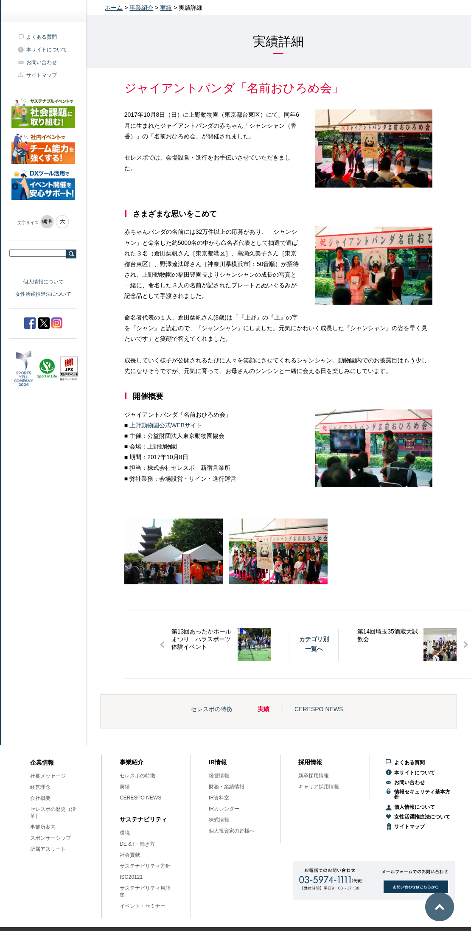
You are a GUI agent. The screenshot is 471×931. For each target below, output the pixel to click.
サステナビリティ (143, 819)
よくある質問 (41, 37)
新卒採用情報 (313, 776)
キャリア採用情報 (318, 787)
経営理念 (40, 787)
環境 (125, 833)
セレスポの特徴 (212, 709)
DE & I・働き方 (137, 844)
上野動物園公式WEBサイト (165, 425)
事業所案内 (43, 827)
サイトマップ (41, 75)
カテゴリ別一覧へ (314, 644)
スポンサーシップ (50, 838)
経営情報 (219, 776)
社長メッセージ (48, 776)
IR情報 (218, 762)
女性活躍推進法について (43, 294)
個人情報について (43, 282)
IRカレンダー (224, 809)
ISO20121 (131, 877)
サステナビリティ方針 (145, 866)
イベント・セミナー (142, 906)
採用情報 (310, 762)
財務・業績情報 (226, 787)
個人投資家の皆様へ (232, 831)
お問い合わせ (41, 62)
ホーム (114, 7)
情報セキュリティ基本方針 (422, 794)
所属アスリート (48, 849)
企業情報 (42, 762)
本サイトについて (46, 50)
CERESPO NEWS (318, 709)
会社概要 (40, 798)
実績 (166, 7)
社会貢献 (130, 855)
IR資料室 (219, 798)
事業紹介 (141, 7)
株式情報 (219, 820)
